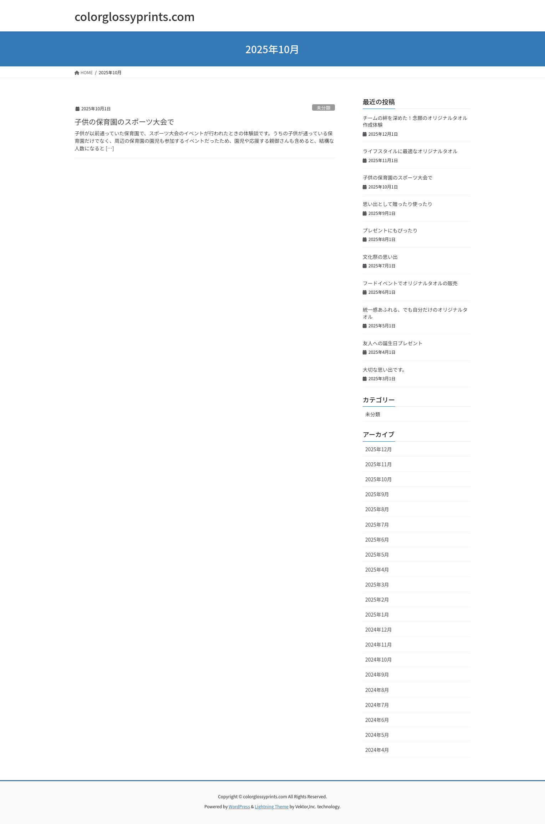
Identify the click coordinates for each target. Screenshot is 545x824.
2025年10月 (378, 479)
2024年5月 (377, 734)
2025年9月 (377, 494)
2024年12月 (378, 629)
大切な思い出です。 (385, 369)
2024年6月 (377, 719)
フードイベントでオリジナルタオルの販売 (410, 283)
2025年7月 (377, 524)
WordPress (239, 806)
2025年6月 (377, 539)
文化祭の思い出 (380, 256)
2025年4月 (377, 569)
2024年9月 (377, 674)
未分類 (323, 107)
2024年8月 (377, 689)
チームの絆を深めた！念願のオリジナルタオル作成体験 (415, 121)
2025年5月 (377, 554)
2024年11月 (378, 644)
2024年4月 (377, 749)
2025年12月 (378, 449)
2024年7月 (377, 704)
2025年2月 (377, 599)
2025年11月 (378, 464)
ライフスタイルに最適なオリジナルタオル (410, 151)
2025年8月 (377, 509)
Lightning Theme (272, 806)
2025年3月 (377, 584)
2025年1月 (377, 614)
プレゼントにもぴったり (390, 230)
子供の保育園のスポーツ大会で (124, 121)
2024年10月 (378, 659)
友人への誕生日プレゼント (393, 343)
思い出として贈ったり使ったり (398, 203)
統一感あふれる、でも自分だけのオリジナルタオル (415, 313)
